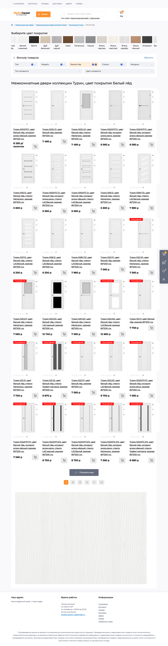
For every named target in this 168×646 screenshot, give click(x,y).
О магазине (18, 4)
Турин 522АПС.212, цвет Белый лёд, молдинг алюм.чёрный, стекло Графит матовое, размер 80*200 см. (142, 448)
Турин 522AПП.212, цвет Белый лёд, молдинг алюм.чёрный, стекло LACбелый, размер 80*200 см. (83, 448)
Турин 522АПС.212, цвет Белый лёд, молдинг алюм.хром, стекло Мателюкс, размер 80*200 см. (112, 448)
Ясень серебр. (131, 47)
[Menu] (43, 14)
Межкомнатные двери (24, 25)
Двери (69, 4)
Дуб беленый (52, 47)
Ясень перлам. (109, 47)
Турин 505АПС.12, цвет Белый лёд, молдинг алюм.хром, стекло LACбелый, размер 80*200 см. (53, 199)
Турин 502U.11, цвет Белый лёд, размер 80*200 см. (52, 132)
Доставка (57, 4)
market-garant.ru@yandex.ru (73, 615)
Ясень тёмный (142, 47)
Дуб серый (63, 47)
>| (101, 482)
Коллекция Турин (76, 25)
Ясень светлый (120, 47)
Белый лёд (18, 47)
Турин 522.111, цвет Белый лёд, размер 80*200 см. (81, 383)
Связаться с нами (105, 621)
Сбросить (148, 58)
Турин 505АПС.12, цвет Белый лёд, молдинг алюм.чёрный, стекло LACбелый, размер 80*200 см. (82, 199)
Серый (97, 46)
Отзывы (45, 4)
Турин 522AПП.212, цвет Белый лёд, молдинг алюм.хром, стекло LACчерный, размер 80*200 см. (54, 448)
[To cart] (35, 146)
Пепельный (86, 46)
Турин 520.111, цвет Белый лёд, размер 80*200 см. (110, 260)
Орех (74, 46)
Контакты (32, 4)
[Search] (64, 13)
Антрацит (154, 46)
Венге (41, 46)
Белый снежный (29, 47)
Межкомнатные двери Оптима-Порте (51, 25)
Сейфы (79, 4)
